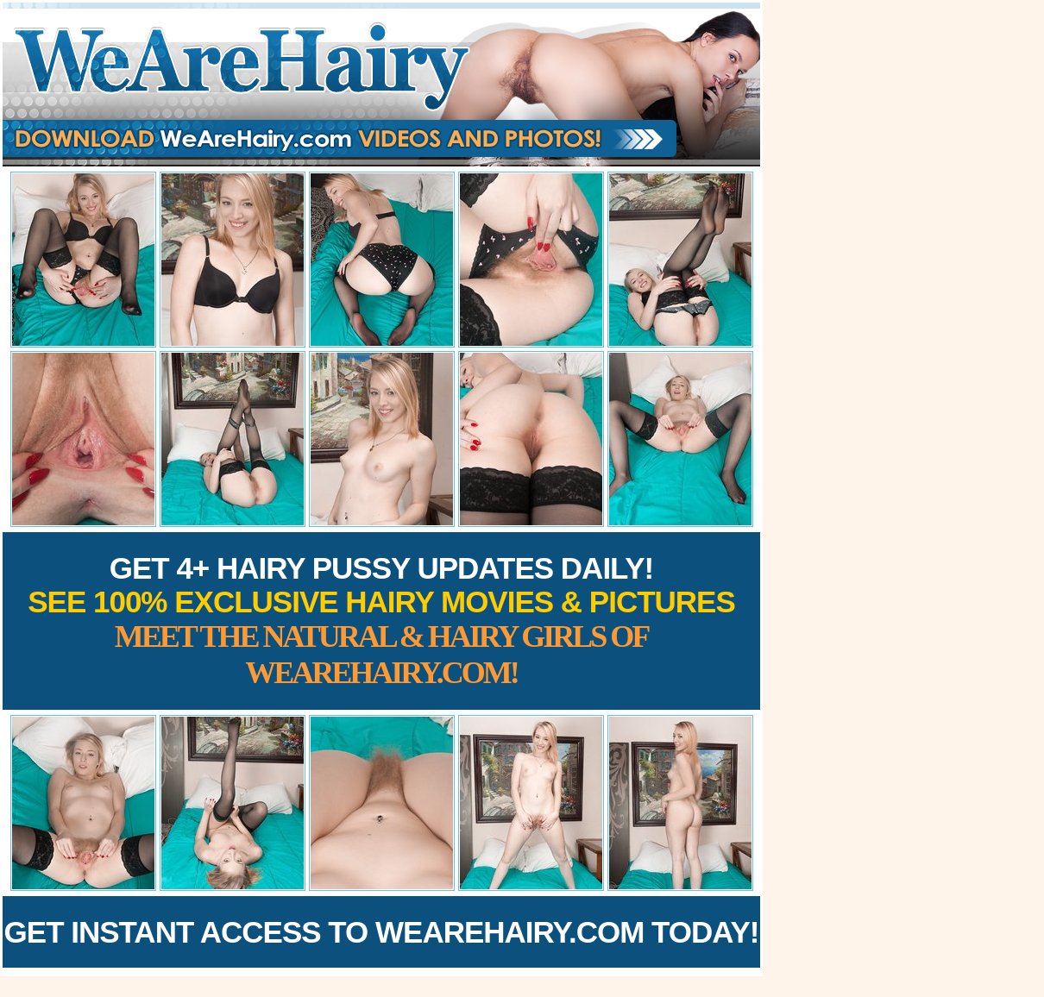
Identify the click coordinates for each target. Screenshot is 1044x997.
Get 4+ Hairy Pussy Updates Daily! (381, 620)
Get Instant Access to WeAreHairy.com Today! (381, 932)
